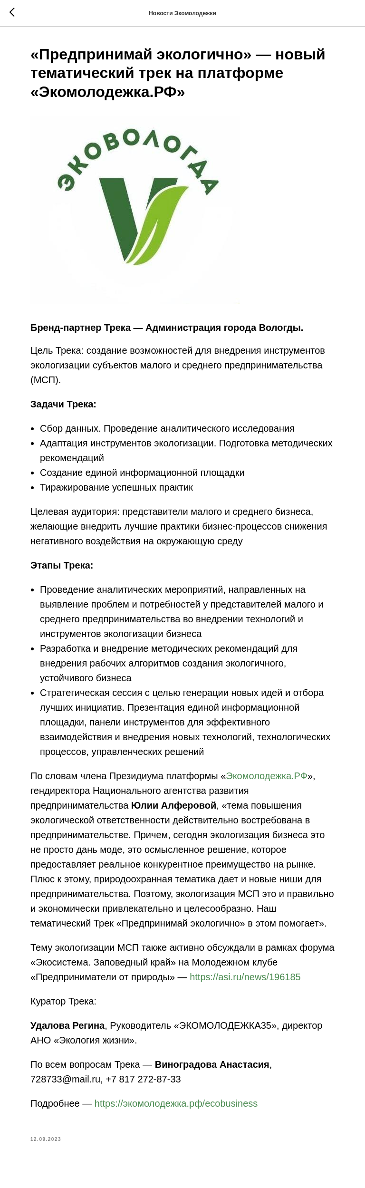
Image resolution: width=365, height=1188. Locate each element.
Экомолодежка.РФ (266, 776)
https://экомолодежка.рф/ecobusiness (176, 1103)
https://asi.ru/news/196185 (245, 977)
